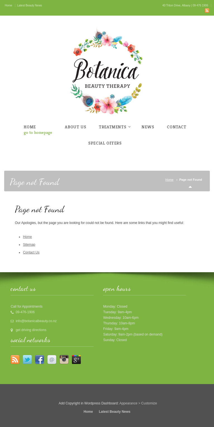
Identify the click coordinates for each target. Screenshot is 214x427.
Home (170, 179)
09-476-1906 (25, 312)
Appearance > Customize (138, 403)
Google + (76, 359)
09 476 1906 (200, 5)
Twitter (27, 359)
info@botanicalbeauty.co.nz (36, 321)
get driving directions (31, 330)
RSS (207, 10)
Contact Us (31, 252)
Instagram (64, 359)
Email (51, 359)
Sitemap (29, 245)
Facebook (39, 359)
